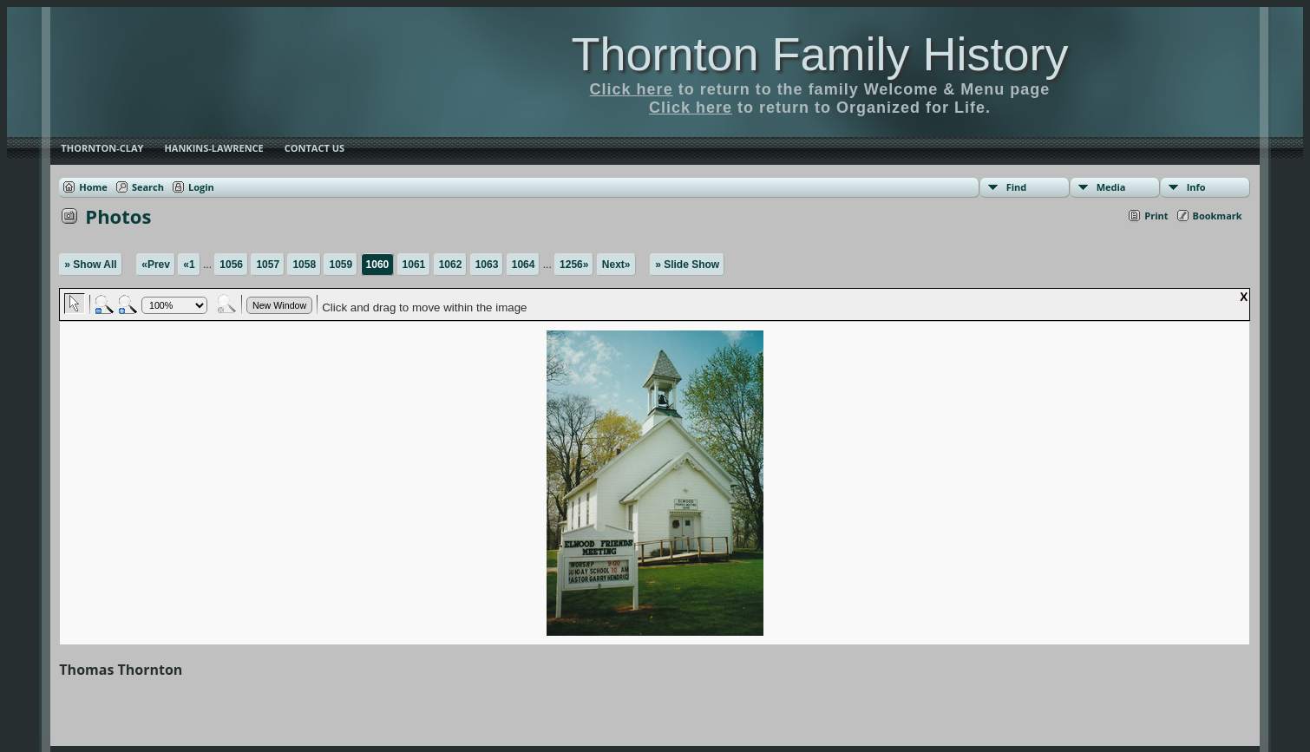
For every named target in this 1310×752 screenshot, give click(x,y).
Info (1196, 186)
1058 (304, 264)
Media (1111, 186)
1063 (487, 264)
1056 (231, 264)
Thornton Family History (819, 54)
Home (93, 186)
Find (1016, 186)
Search (148, 186)
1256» (574, 264)
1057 (267, 264)
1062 (450, 264)
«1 (188, 264)
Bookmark (1217, 215)
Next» (616, 264)
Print (1156, 215)
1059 (340, 264)
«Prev (155, 264)
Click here (631, 89)
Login (201, 186)
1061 (414, 264)
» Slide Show (687, 264)
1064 (523, 264)
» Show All (90, 264)
